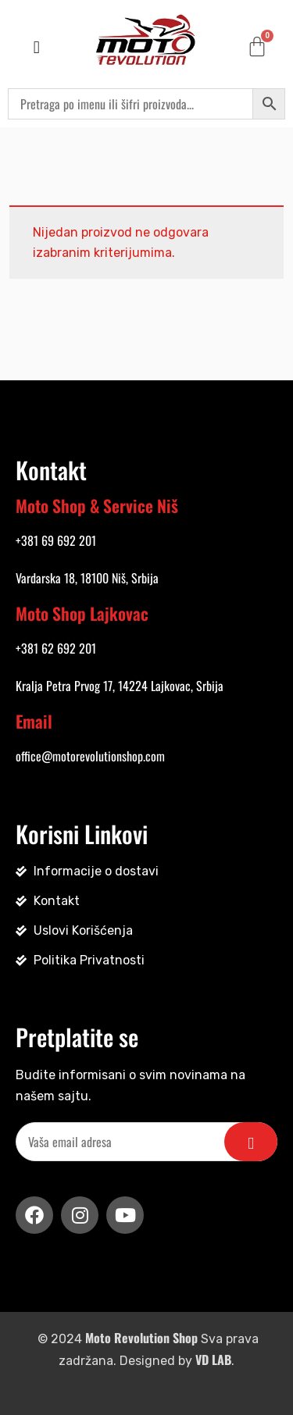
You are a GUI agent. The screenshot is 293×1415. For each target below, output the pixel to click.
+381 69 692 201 (56, 540)
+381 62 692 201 (56, 648)
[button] (36, 47)
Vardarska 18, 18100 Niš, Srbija (87, 577)
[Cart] (257, 46)
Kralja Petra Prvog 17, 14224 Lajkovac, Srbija (119, 685)
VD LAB (213, 1359)
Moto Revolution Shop (141, 1337)
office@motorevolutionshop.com (90, 756)
